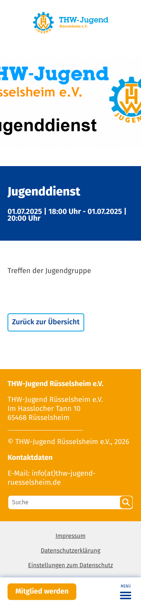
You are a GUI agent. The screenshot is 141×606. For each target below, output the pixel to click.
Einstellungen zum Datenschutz (70, 565)
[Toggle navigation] (125, 591)
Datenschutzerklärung (70, 550)
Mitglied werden (41, 591)
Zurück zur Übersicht (46, 322)
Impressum (70, 536)
